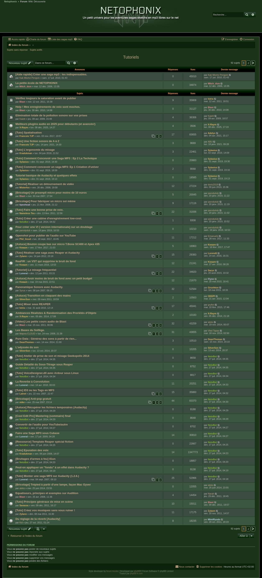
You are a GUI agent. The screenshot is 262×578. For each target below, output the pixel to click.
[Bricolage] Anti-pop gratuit (33, 398)
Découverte (40, 1)
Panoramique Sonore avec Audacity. (39, 287)
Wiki (30, 1)
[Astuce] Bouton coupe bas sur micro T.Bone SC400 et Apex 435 (57, 244)
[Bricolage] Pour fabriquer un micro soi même (45, 201)
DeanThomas (26, 342)
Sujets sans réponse (17, 50)
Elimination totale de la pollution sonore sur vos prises (51, 115)
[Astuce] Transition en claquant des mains (43, 295)
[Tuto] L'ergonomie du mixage (35, 149)
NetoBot (23, 222)
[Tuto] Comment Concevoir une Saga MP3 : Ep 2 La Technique (56, 158)
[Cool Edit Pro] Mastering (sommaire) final (43, 415)
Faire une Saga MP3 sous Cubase (37, 433)
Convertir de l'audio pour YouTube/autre (41, 424)
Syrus (22, 290)
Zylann (23, 256)
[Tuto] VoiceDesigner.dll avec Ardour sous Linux (47, 373)
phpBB (137, 571)
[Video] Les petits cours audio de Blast (40, 321)
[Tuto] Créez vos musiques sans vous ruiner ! (45, 510)
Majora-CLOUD (27, 333)
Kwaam (23, 247)
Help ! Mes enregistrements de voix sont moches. (47, 106)
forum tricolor (112, 571)
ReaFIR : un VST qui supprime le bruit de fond (45, 261)
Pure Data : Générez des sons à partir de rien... (45, 338)
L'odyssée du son (27, 347)
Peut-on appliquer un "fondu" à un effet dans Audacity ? (52, 467)
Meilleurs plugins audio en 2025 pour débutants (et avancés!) (55, 124)
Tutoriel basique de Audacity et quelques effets (46, 175)
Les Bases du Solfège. (30, 330)
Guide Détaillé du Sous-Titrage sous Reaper (44, 364)
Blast (22, 101)
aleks (210, 322)
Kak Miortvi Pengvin (29, 78)
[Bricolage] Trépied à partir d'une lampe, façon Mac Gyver (53, 484)
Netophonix (10, 1)
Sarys (211, 270)
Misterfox (24, 187)
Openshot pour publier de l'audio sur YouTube (45, 235)
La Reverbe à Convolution (32, 381)
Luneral (23, 273)
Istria (210, 99)
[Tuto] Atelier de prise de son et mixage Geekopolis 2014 (52, 355)
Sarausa (23, 505)
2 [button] (248, 63)
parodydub (213, 193)
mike (22, 402)
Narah (211, 493)
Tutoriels (131, 57)
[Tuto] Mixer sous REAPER (33, 304)
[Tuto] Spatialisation (28, 132)
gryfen (211, 304)
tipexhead (24, 204)
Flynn (211, 279)
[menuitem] (36, 39)
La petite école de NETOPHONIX (36, 83)
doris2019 (213, 184)
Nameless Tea (27, 213)
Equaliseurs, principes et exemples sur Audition (46, 493)
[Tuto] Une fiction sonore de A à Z (37, 141)
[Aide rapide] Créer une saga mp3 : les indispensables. (51, 74)
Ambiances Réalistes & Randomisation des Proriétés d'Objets (55, 313)
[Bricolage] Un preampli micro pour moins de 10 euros (51, 192)
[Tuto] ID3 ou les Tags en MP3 (34, 390)
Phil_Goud (25, 239)
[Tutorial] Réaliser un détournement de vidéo (44, 184)
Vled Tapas (213, 330)
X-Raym (23, 127)
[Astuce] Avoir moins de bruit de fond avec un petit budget (53, 278)
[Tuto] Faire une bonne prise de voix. (39, 209)
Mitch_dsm (25, 86)
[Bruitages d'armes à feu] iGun (35, 458)
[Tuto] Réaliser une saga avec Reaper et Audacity (47, 252)
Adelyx (211, 133)
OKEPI (211, 296)
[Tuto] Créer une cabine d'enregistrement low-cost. (48, 218)
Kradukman (25, 153)
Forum (23, 1)
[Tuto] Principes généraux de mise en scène (44, 501)
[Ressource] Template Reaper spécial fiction (44, 441)
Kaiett (22, 119)
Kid (21, 522)
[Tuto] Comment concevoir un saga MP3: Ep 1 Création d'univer (57, 166)
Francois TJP (26, 136)
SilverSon (24, 299)
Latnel (22, 393)
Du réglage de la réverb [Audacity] (37, 518)
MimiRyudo (214, 519)
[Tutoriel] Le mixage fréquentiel (35, 269)
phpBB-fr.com (136, 573)
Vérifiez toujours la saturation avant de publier (45, 98)
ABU (210, 141)
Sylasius (212, 150)
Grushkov (213, 287)
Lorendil (212, 253)
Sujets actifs (36, 50)
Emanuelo (213, 236)
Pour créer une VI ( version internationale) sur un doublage (54, 227)
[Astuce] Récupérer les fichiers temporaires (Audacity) (51, 407)
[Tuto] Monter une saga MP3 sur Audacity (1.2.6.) (47, 476)
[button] (253, 63)
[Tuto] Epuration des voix (31, 450)
